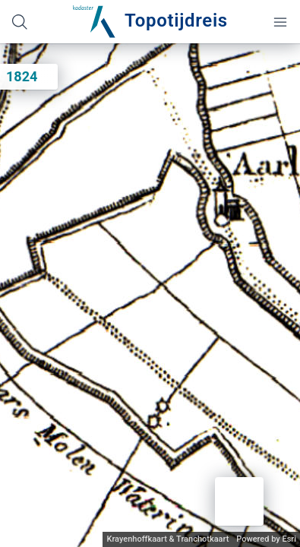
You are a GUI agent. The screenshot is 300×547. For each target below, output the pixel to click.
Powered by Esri (266, 539)
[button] (239, 501)
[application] (150, 295)
